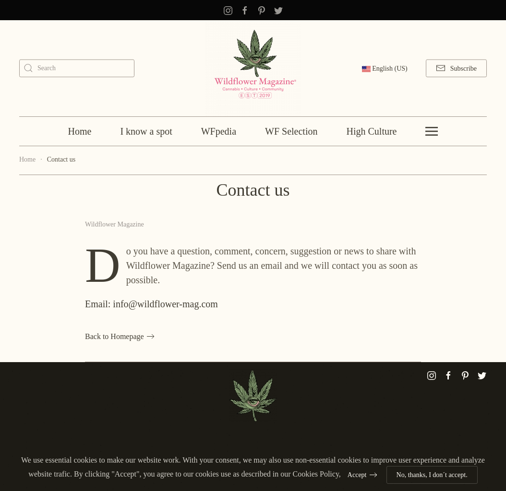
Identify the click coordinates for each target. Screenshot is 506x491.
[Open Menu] (431, 131)
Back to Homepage (114, 336)
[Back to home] (253, 68)
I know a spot (146, 131)
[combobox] (76, 68)
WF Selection (291, 131)
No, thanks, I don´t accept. (432, 474)
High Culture (371, 131)
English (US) (385, 68)
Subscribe (456, 68)
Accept (357, 474)
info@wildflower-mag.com (165, 304)
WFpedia (218, 131)
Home (80, 131)
